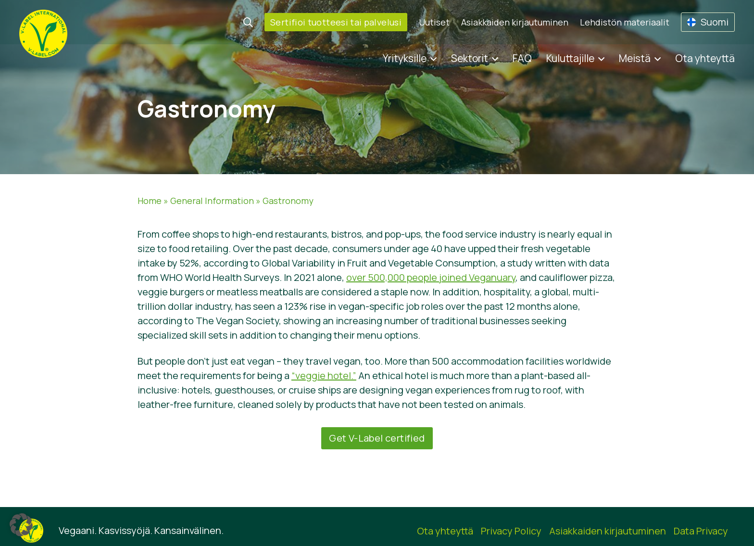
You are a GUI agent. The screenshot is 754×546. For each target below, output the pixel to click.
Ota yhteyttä (705, 58)
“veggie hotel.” (323, 375)
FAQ (522, 58)
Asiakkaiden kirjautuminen (514, 22)
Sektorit (469, 58)
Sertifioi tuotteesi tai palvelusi (336, 22)
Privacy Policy (511, 530)
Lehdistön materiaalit (624, 22)
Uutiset (434, 22)
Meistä (635, 58)
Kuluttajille (570, 58)
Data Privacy (701, 530)
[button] (21, 525)
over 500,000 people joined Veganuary (430, 277)
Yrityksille (405, 58)
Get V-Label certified (377, 438)
